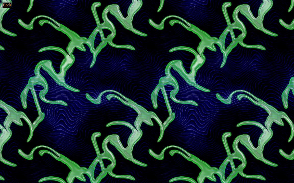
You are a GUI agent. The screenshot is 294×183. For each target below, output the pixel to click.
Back (7, 5)
